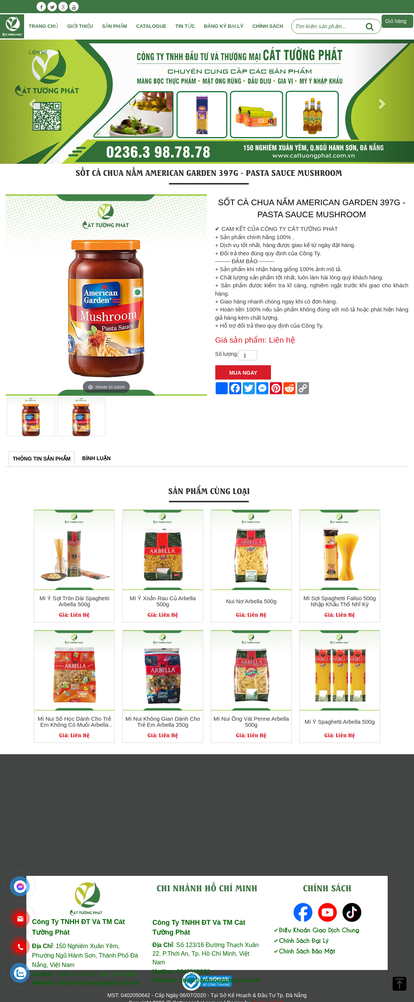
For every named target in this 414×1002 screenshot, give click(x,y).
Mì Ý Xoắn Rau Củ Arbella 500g (163, 601)
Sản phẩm (114, 26)
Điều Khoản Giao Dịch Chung (316, 929)
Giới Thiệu (80, 26)
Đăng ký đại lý (224, 26)
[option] (106, 295)
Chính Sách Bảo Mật (304, 951)
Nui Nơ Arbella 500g (251, 601)
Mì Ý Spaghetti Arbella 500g (340, 722)
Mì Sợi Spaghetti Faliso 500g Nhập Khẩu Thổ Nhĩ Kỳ (339, 601)
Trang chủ (43, 26)
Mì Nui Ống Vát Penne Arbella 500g (251, 722)
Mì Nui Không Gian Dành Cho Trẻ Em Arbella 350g (162, 722)
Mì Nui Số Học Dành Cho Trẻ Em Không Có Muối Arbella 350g (74, 722)
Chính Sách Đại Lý (301, 940)
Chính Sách (268, 26)
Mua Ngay (243, 373)
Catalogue (151, 26)
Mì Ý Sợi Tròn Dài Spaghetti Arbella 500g (75, 601)
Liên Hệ (38, 52)
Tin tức (185, 26)
